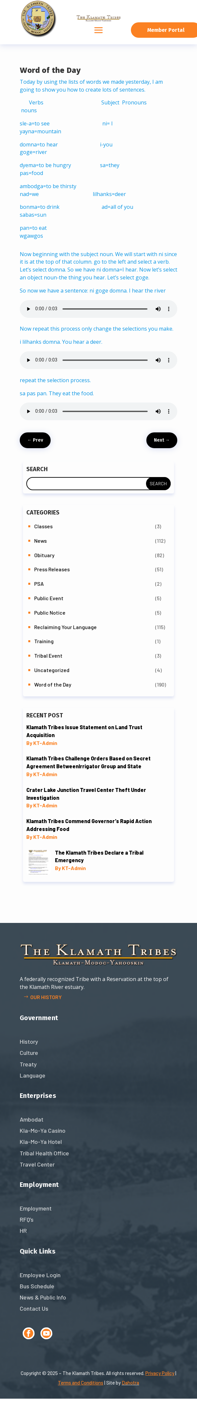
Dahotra (130, 1383)
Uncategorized (51, 670)
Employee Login (40, 1274)
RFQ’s (27, 1219)
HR (23, 1230)
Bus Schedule (37, 1286)
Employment (36, 1208)
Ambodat (31, 1119)
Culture (29, 1052)
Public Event (48, 598)
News (40, 540)
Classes (43, 526)
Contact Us (34, 1308)
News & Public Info (43, 1297)
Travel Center (37, 1164)
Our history (46, 997)
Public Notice (49, 612)
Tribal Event (48, 655)
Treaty (28, 1064)
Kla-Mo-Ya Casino (42, 1130)
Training (44, 641)
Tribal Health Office (44, 1153)
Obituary (44, 555)
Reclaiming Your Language (65, 627)
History (29, 1041)
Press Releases (52, 569)
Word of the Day (52, 684)
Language (32, 1075)
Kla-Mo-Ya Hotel (41, 1141)
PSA (39, 583)
